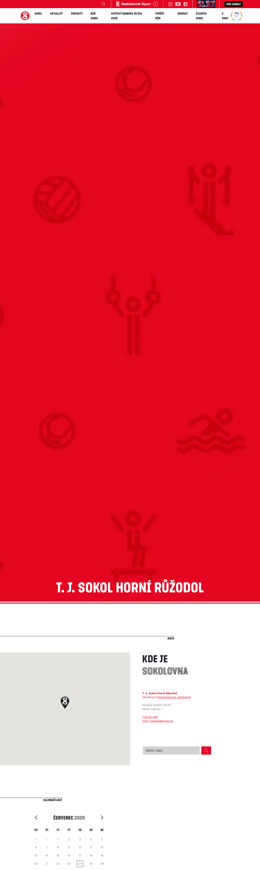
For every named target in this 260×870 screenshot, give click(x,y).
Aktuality (56, 13)
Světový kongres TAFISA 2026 (126, 16)
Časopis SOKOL (201, 16)
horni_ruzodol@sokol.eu (157, 720)
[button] (64, 702)
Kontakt (183, 13)
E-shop (225, 16)
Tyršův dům (159, 16)
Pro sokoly (233, 4)
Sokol (38, 13)
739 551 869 (150, 717)
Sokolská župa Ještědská (174, 697)
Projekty (76, 13)
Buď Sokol (94, 16)
